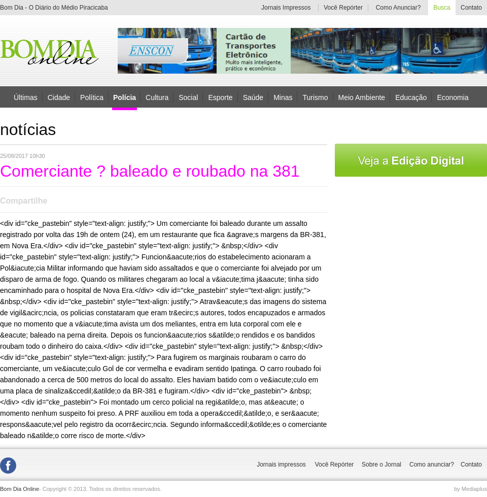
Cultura (157, 97)
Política (91, 97)
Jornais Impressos (285, 7)
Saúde (253, 97)
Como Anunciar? (398, 7)
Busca (441, 7)
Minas (282, 97)
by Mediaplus (470, 489)
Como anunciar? (431, 464)
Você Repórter (343, 7)
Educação (411, 97)
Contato (471, 7)
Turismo (315, 97)
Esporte (220, 97)
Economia (452, 97)
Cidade (59, 97)
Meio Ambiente (362, 97)
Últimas (26, 97)
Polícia (124, 97)
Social (188, 97)
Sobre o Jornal (381, 464)
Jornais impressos (281, 464)
